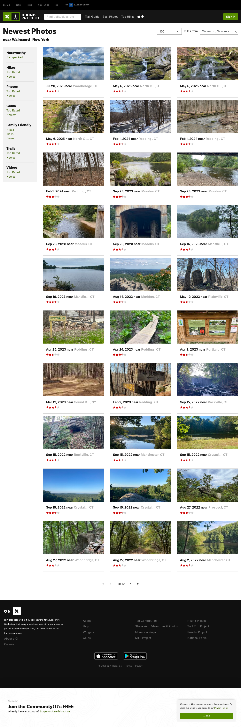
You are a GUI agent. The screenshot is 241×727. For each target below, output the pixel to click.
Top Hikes (127, 16)
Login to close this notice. (55, 711)
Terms (129, 665)
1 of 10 (120, 583)
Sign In (230, 16)
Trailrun (44, 5)
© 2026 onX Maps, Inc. (110, 665)
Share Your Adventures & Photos (156, 626)
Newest (11, 76)
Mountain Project (146, 632)
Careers (9, 644)
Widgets (88, 632)
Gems (10, 138)
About (87, 620)
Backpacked (14, 57)
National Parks (196, 637)
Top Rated (13, 72)
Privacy (139, 665)
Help (86, 626)
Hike (29, 5)
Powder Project (197, 632)
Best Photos (110, 16)
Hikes (10, 129)
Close (206, 715)
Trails (9, 134)
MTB (18, 5)
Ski (58, 5)
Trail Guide (92, 16)
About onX (11, 638)
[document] (206, 710)
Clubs (87, 637)
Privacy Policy (221, 708)
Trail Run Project (198, 626)
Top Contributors (146, 620)
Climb (6, 5)
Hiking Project (196, 620)
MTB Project (143, 637)
